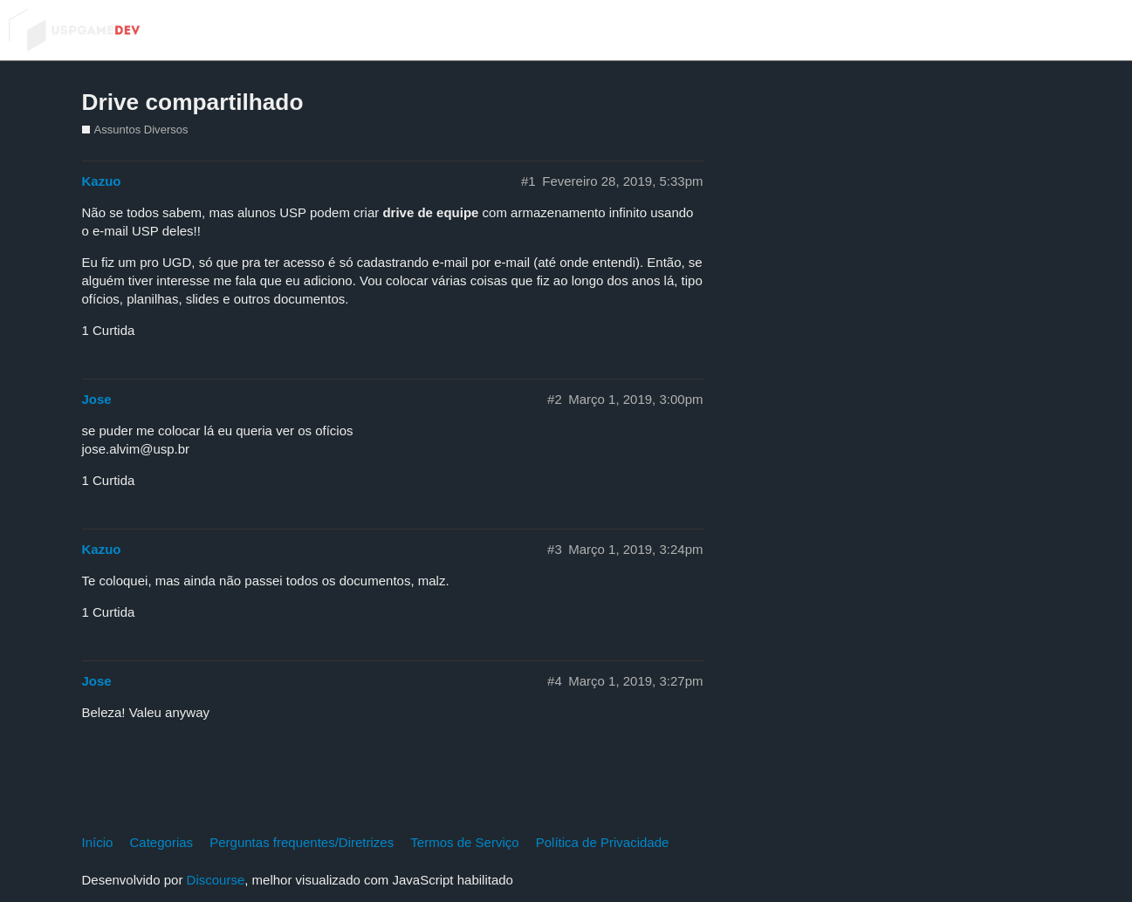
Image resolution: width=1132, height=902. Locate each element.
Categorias (162, 842)
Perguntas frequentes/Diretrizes (301, 842)
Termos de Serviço (464, 842)
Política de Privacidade (602, 842)
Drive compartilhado (193, 102)
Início (97, 842)
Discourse (216, 879)
